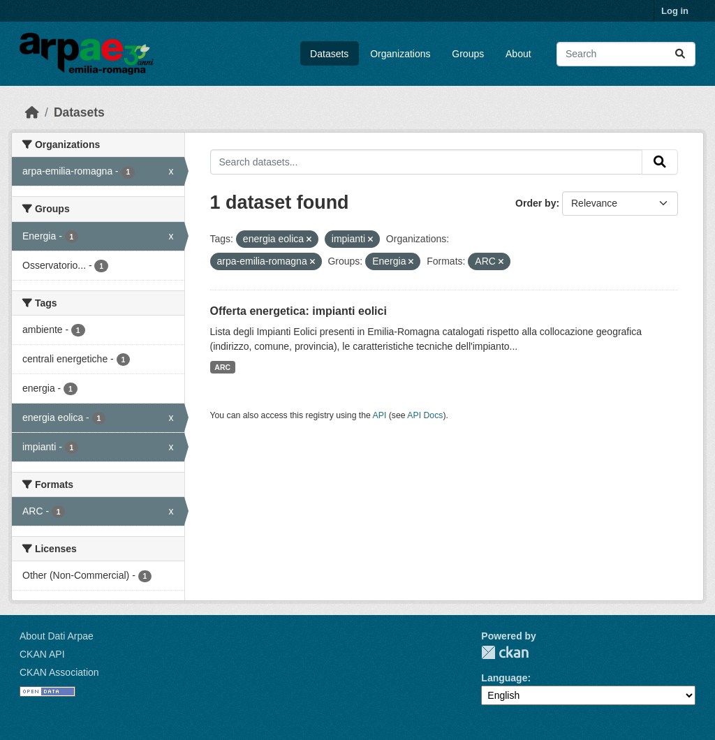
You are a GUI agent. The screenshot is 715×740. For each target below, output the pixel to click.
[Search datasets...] (625, 54)
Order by (535, 203)
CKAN (505, 652)
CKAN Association (59, 672)
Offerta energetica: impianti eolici (298, 311)
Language (504, 677)
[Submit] (680, 54)
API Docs (425, 415)
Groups (468, 53)
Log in (674, 11)
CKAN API (42, 654)
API (380, 415)
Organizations (400, 53)
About (518, 53)
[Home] (32, 112)
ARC (222, 367)
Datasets (329, 53)
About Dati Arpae (57, 636)
